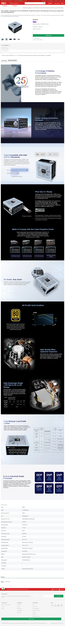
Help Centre (35, 606)
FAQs (33, 604)
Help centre (55, 589)
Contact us (62, 589)
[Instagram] (61, 606)
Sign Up (58, 3)
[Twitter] (55, 606)
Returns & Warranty (36, 610)
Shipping (34, 612)
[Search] (44, 3)
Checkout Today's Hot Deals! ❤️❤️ (7, 0)
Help (63, 0)
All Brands (19, 612)
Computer (4, 5)
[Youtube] (58, 606)
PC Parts (5, 7)
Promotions (44, 0)
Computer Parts (11, 7)
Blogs (60, 0)
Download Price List (36, 616)
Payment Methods (36, 608)
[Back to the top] (63, 619)
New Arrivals (19, 608)
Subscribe (58, 596)
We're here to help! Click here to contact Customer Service (17, 589)
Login (55, 3)
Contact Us (35, 614)
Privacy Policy (60, 623)
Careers (3, 606)
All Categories (19, 610)
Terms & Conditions (54, 623)
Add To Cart (48, 35)
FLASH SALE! (24, 0)
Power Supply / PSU (18, 7)
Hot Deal (18, 606)
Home (2, 7)
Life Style (14, 5)
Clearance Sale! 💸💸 (18, 0)
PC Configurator (50, 0)
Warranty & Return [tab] (12, 60)
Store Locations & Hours (6, 604)
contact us (16, 55)
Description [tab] (4, 60)
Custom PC (56, 0)
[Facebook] (52, 606)
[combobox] (35, 3)
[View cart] (61, 3)
